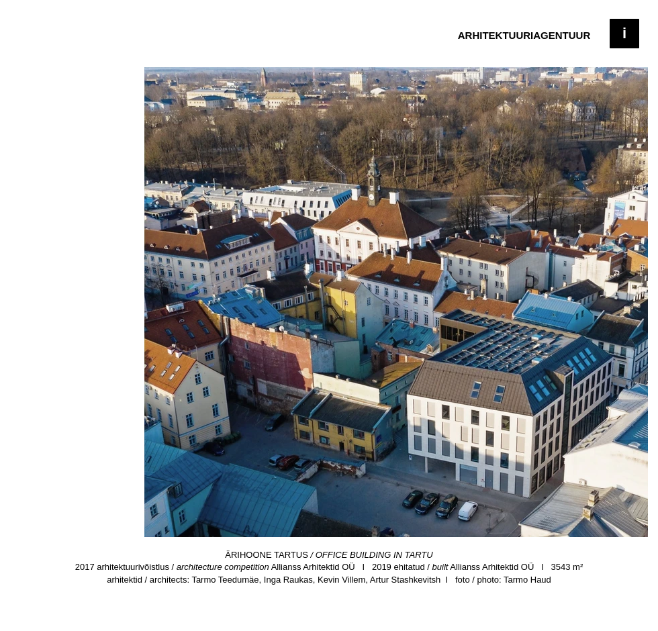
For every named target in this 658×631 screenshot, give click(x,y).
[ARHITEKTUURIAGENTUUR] (524, 35)
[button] (624, 33)
